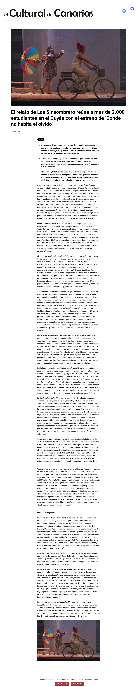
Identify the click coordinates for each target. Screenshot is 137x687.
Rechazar (62, 684)
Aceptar (77, 684)
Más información (91, 679)
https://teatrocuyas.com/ (51, 605)
